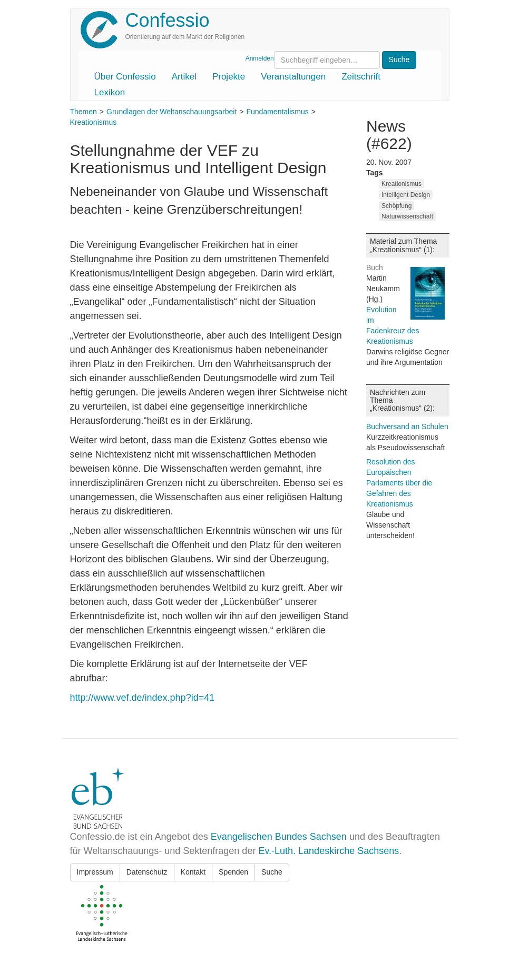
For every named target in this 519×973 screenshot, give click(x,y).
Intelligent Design (405, 194)
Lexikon (109, 92)
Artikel (184, 77)
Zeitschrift (360, 77)
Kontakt (193, 872)
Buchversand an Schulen (407, 426)
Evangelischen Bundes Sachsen (279, 836)
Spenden (233, 872)
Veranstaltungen (293, 77)
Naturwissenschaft (407, 216)
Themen (83, 111)
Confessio (167, 20)
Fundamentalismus (277, 111)
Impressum (95, 872)
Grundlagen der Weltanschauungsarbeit (171, 111)
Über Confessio (125, 77)
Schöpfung (396, 206)
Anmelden (260, 58)
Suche (271, 872)
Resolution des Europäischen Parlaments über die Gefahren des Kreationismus (399, 483)
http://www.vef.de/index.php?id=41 (142, 697)
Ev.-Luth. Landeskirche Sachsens (328, 851)
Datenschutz (147, 872)
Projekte (228, 77)
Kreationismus (93, 122)
